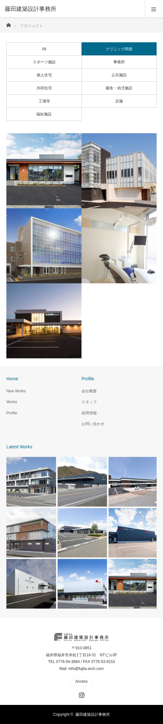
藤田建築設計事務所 (92, 714)
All (44, 49)
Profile (11, 413)
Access (81, 681)
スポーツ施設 (44, 62)
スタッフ (89, 402)
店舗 (119, 101)
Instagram (81, 694)
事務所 (119, 62)
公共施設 (119, 75)
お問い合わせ (93, 424)
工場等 (44, 101)
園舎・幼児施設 (119, 88)
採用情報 (89, 413)
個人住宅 (44, 75)
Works (11, 402)
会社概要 (89, 391)
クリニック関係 (119, 49)
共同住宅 (44, 88)
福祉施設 (44, 114)
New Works (16, 391)
